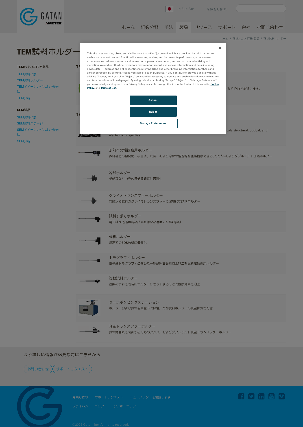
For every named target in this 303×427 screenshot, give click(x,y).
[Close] (220, 48)
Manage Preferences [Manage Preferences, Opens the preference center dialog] (153, 123)
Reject (153, 111)
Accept (152, 100)
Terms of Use (108, 87)
